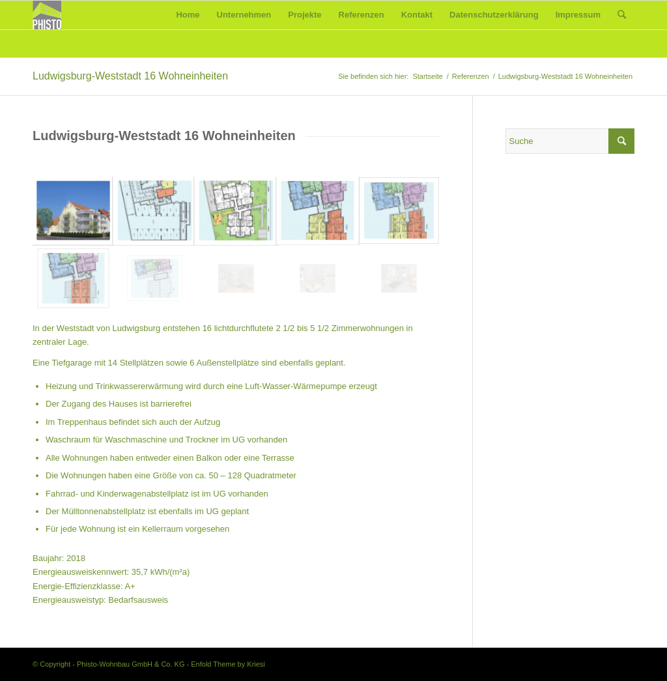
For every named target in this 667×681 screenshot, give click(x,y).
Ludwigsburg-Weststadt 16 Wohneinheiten (130, 75)
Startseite (427, 76)
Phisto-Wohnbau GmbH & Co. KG (130, 664)
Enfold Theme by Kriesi (228, 664)
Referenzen (470, 76)
